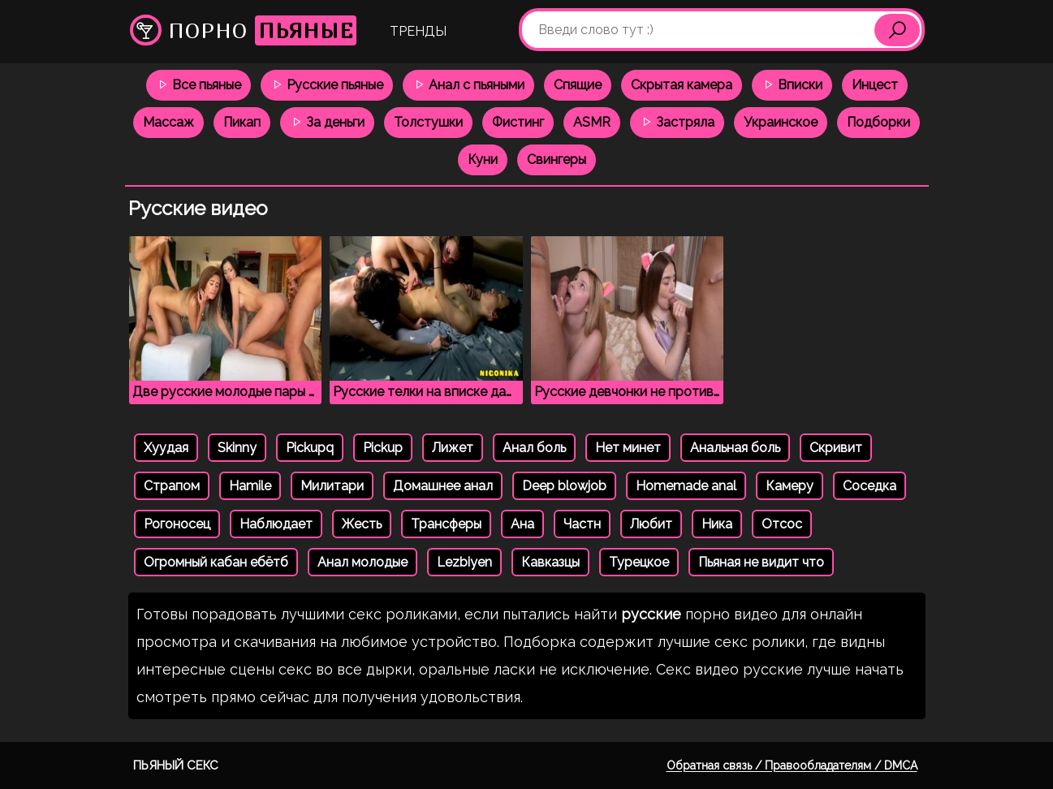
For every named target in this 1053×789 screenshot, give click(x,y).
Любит (651, 524)
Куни (483, 159)
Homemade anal (686, 486)
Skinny (237, 447)
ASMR (592, 122)
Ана (522, 524)
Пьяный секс (175, 765)
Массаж (168, 122)
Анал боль (534, 447)
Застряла (677, 122)
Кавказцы (550, 562)
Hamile (250, 486)
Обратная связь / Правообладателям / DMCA (792, 765)
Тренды (418, 31)
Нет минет (628, 447)
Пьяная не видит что (761, 562)
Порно (243, 30)
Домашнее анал (443, 486)
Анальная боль (735, 447)
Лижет (452, 447)
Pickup (383, 447)
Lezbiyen (464, 562)
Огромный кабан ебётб (216, 562)
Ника (716, 524)
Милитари (332, 486)
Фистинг (518, 122)
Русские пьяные (326, 85)
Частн (582, 524)
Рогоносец (177, 524)
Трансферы (446, 524)
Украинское (781, 122)
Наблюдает (276, 524)
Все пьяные (198, 85)
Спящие (578, 85)
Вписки (792, 85)
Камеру (789, 486)
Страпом (172, 486)
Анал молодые (362, 562)
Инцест (875, 85)
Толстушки (428, 122)
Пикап (242, 122)
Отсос (782, 524)
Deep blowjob (564, 486)
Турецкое (639, 562)
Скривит (835, 447)
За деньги (327, 122)
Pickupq (310, 447)
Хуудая (166, 447)
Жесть (362, 524)
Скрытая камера (681, 85)
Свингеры (556, 159)
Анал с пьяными (468, 85)
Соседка (869, 486)
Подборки (878, 122)
